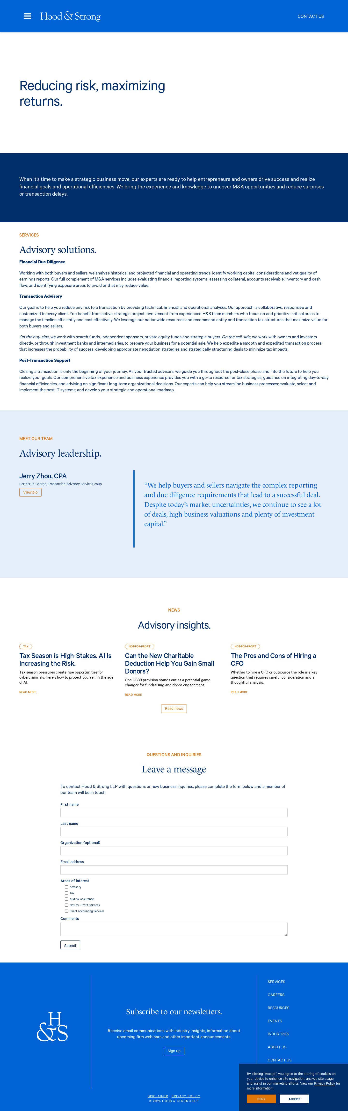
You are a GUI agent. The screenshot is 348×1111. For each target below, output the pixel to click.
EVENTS (275, 1020)
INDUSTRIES (278, 1033)
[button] (27, 16)
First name (69, 804)
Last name (69, 823)
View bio (30, 492)
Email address (72, 861)
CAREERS (276, 994)
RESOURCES (278, 1007)
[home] (70, 16)
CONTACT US (279, 1059)
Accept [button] (294, 1099)
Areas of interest (74, 880)
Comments (69, 918)
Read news (174, 713)
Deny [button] (261, 1099)
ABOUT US (277, 1046)
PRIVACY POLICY (186, 1096)
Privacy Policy (324, 1083)
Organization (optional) (80, 842)
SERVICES (276, 981)
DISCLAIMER (158, 1096)
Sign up (174, 1050)
